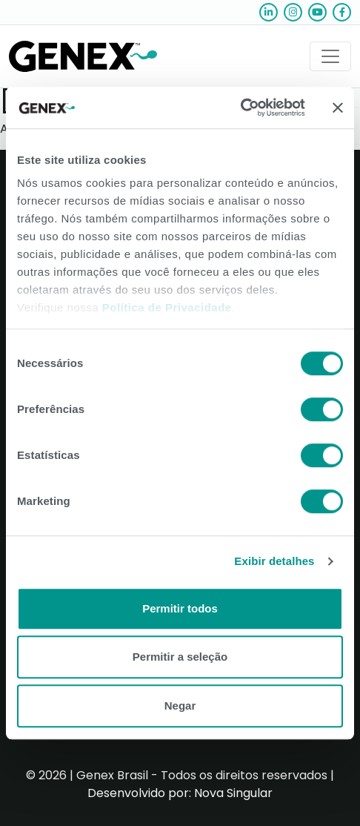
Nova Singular (233, 793)
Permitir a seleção (180, 656)
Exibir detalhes (274, 561)
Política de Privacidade (167, 307)
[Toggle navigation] (330, 56)
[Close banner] (338, 107)
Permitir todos (180, 608)
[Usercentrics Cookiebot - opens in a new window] (240, 107)
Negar (180, 705)
